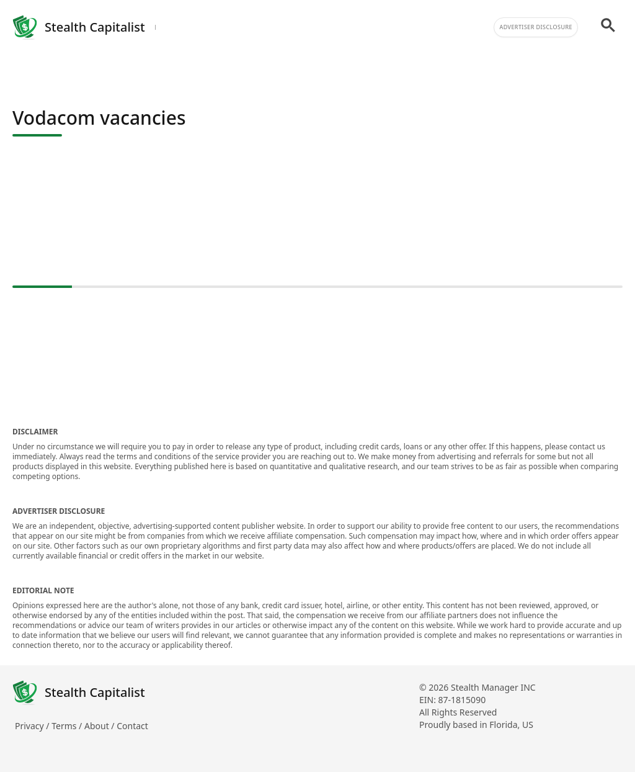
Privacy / (33, 726)
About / (100, 726)
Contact (132, 726)
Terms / (67, 726)
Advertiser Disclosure (535, 27)
